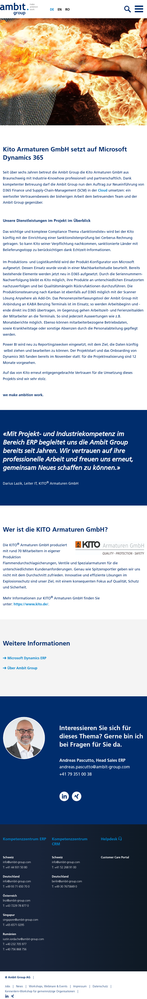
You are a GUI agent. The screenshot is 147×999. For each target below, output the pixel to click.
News (19, 986)
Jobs (7, 986)
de (52, 9)
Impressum (80, 986)
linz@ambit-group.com (16, 900)
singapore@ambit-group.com (20, 919)
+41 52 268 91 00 (65, 867)
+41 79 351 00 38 (75, 774)
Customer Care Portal (115, 857)
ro (67, 9)
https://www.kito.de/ (31, 604)
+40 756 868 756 (16, 949)
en (60, 9)
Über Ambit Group (22, 668)
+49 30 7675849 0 (66, 886)
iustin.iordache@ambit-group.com (23, 939)
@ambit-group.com (70, 881)
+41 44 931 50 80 (16, 867)
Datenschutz (100, 986)
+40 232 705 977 (16, 944)
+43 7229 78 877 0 (17, 905)
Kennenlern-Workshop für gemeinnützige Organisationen (40, 991)
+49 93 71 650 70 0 (17, 886)
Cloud (102, 190)
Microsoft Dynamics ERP (26, 658)
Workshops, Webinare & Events (48, 986)
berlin (55, 881)
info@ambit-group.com (17, 862)
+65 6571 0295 (15, 925)
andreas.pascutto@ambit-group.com (94, 766)
